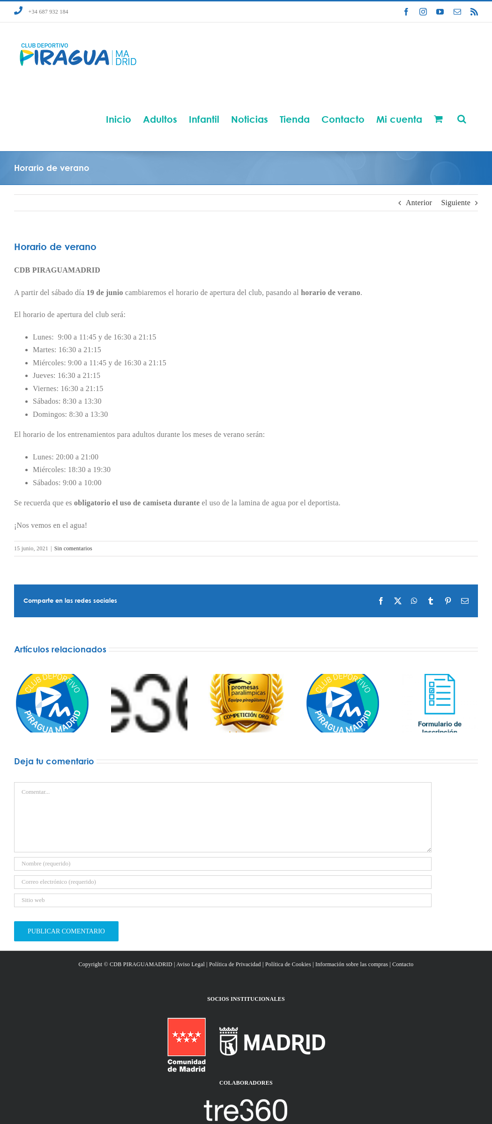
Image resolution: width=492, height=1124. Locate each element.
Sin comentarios (73, 548)
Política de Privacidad (235, 964)
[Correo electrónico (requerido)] (223, 882)
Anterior (419, 203)
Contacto (402, 964)
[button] (461, 119)
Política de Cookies (288, 964)
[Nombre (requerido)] (223, 864)
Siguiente (455, 203)
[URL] (223, 900)
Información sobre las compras (351, 964)
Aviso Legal (190, 964)
